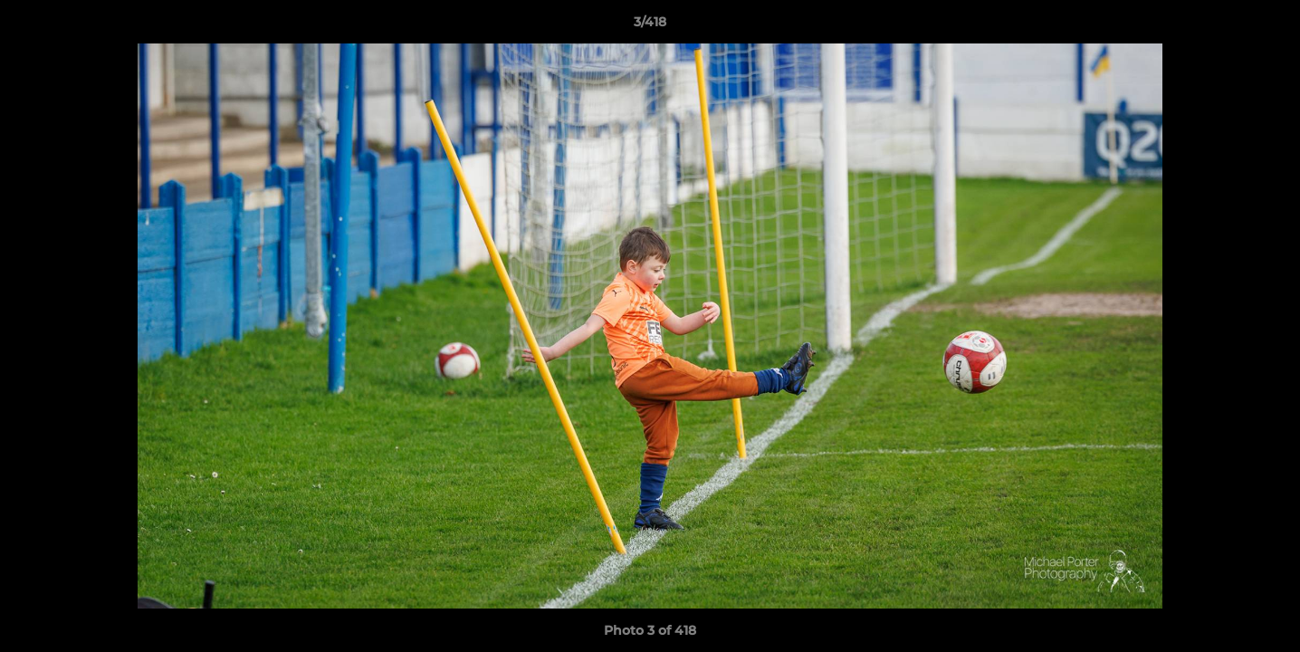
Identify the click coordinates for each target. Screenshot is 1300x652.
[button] (1267, 26)
